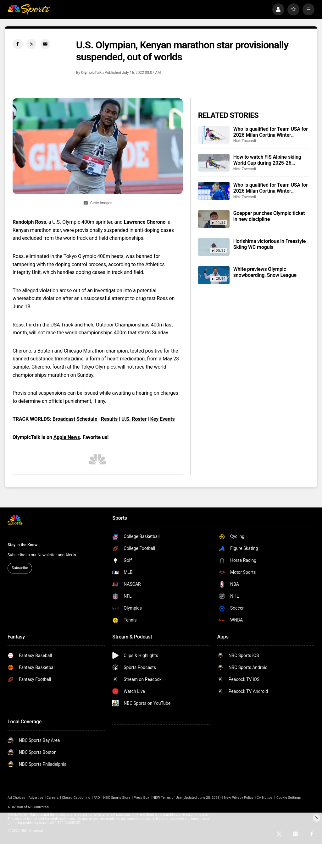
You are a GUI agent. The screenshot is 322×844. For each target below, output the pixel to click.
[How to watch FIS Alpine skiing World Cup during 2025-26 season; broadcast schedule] (214, 163)
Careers (52, 798)
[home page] (29, 9)
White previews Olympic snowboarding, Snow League (265, 272)
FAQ (97, 798)
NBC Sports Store (116, 798)
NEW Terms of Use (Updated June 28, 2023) (187, 798)
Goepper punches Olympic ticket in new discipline (269, 216)
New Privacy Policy (238, 798)
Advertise (36, 798)
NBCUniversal (38, 807)
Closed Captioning (76, 798)
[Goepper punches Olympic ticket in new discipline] (214, 219)
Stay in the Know (22, 544)
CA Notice (264, 798)
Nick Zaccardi (244, 141)
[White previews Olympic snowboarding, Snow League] (214, 275)
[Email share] (45, 44)
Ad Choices (16, 798)
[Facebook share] (18, 44)
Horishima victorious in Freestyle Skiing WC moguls (269, 244)
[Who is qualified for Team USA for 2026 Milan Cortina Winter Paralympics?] (214, 191)
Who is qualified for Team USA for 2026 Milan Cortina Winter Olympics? (270, 132)
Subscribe (20, 568)
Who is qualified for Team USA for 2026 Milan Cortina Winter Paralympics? (270, 188)
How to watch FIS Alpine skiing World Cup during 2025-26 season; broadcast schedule (267, 160)
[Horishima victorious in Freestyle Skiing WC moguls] (214, 247)
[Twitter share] (31, 44)
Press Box (141, 798)
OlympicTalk (91, 72)
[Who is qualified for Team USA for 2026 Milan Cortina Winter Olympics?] (214, 135)
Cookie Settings (288, 798)
